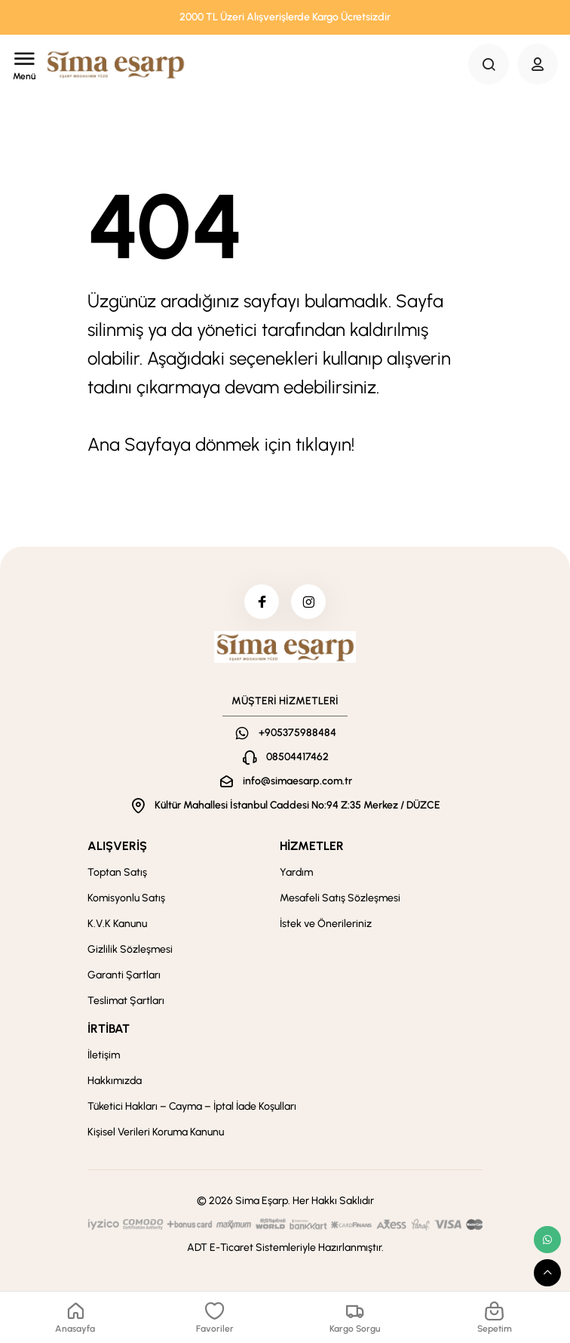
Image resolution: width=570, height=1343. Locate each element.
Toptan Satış (117, 875)
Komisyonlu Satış (126, 901)
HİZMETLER (312, 849)
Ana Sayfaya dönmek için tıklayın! (220, 444)
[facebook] (260, 603)
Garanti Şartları (124, 978)
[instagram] (310, 603)
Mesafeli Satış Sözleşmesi (340, 901)
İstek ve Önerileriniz (326, 926)
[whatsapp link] (547, 1239)
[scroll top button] (547, 1272)
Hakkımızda (114, 1083)
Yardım (296, 875)
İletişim (103, 1058)
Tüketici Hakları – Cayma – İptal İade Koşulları (191, 1109)
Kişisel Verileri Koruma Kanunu (155, 1135)
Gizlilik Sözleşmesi (130, 952)
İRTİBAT (108, 1031)
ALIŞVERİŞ (117, 849)
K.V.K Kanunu (117, 926)
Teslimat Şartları (125, 1003)
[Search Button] (488, 64)
